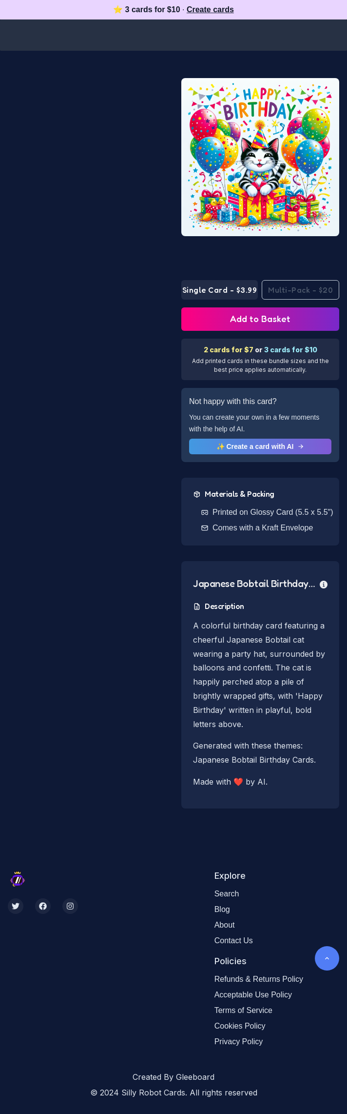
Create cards (210, 9)
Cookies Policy (240, 1026)
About (224, 925)
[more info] (324, 583)
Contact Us (233, 940)
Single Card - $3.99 (219, 290)
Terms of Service (243, 1010)
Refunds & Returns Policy (258, 979)
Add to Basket (260, 318)
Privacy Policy (238, 1041)
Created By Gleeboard (173, 1077)
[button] (260, 157)
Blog (222, 909)
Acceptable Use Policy (253, 995)
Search (226, 894)
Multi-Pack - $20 (300, 290)
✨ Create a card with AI (260, 446)
